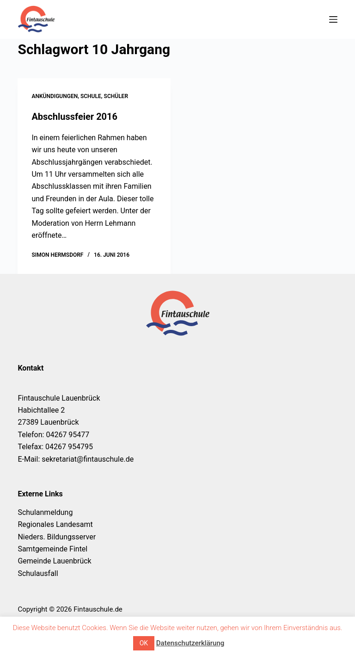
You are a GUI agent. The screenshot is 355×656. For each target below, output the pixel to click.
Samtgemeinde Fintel (52, 549)
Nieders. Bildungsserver (57, 536)
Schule (90, 96)
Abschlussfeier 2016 (74, 116)
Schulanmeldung (45, 512)
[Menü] (333, 19)
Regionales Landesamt (55, 524)
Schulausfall (38, 573)
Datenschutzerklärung (190, 643)
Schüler (116, 96)
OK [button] (144, 643)
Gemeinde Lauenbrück (54, 561)
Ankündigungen (54, 96)
